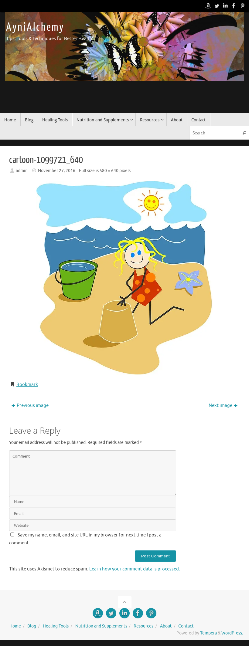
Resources (143, 626)
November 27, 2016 (56, 170)
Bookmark (27, 384)
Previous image (30, 405)
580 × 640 (109, 170)
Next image (223, 405)
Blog (31, 626)
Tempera (208, 633)
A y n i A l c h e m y (34, 27)
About (166, 626)
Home (15, 626)
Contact (186, 626)
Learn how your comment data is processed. (134, 569)
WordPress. (232, 633)
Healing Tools (56, 626)
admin (22, 170)
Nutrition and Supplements (101, 626)
